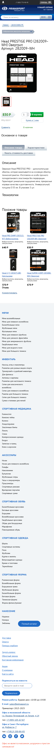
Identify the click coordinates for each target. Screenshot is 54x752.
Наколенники (7, 470)
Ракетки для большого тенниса (15, 394)
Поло (4, 550)
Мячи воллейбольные (11, 318)
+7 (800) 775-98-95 (22, 2)
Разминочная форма (10, 580)
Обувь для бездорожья (12, 523)
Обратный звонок (10, 656)
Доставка (6, 638)
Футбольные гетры (10, 477)
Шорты (5, 543)
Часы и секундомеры (11, 480)
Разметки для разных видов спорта (17, 368)
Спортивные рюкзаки (11, 486)
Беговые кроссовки (10, 510)
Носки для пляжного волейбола (15, 464)
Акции (5, 666)
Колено (5, 420)
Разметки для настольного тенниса (16, 381)
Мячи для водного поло (12, 348)
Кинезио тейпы (8, 417)
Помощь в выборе (10, 645)
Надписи (5, 616)
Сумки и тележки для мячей (13, 400)
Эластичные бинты (9, 427)
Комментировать (9, 292)
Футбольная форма (10, 590)
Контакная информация (13, 660)
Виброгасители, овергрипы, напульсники (16, 31)
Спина (4, 434)
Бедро (5, 440)
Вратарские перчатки (11, 490)
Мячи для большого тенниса (14, 351)
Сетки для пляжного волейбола (15, 390)
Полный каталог (29, 623)
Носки (4, 460)
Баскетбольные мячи (10, 325)
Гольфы (5, 467)
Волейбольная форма (11, 583)
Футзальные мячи (9, 331)
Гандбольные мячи (10, 344)
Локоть (5, 430)
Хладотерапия (8, 424)
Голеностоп (6, 414)
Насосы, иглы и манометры (13, 365)
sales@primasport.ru (19, 704)
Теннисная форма (9, 599)
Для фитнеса (7, 374)
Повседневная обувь (11, 530)
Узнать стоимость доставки (19, 153)
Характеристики (36, 147)
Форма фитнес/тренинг (12, 603)
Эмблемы (6, 623)
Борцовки (6, 513)
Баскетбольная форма (11, 593)
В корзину (37, 114)
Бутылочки (6, 473)
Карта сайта (8, 674)
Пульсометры (7, 483)
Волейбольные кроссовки (13, 517)
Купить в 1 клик (32, 120)
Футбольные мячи (9, 328)
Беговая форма (8, 596)
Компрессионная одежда (12, 437)
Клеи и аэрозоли (9, 447)
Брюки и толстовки (9, 563)
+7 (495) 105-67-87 (15, 720)
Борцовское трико (9, 586)
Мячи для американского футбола (16, 341)
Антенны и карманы (10, 378)
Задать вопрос (8, 652)
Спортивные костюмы (11, 547)
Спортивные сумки (9, 493)
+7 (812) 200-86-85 (15, 731)
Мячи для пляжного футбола (14, 334)
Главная (5, 25)
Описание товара (13, 147)
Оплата (5, 641)
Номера (5, 620)
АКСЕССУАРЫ (16, 25)
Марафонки (7, 526)
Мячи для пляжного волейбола (15, 321)
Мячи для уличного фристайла (15, 338)
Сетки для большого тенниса (14, 397)
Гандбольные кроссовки (12, 520)
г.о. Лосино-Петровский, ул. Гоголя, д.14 (20, 715)
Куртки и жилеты (9, 556)
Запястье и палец (9, 443)
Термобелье (7, 566)
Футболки (6, 553)
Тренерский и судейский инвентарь (17, 371)
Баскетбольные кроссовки (13, 507)
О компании (7, 670)
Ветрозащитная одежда (12, 560)
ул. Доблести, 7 (9, 727)
